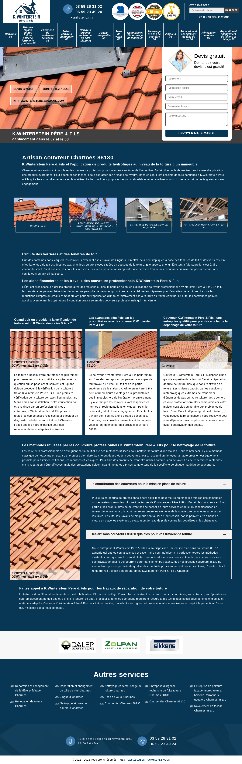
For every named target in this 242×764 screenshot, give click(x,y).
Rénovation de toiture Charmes (28, 704)
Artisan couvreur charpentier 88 (67, 35)
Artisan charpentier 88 (104, 35)
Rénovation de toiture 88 (209, 35)
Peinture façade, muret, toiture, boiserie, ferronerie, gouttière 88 (28, 35)
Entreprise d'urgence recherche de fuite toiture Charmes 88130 (165, 690)
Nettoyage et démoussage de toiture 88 (135, 35)
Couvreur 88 (10, 35)
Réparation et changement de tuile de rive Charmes (76, 688)
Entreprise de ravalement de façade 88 (47, 35)
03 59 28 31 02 (88, 6)
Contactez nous (56, 88)
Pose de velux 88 (118, 35)
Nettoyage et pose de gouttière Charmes (73, 705)
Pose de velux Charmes (120, 696)
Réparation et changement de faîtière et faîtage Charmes (32, 690)
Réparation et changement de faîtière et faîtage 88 (228, 35)
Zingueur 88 (170, 35)
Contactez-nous (158, 760)
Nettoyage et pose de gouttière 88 (154, 35)
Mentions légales (132, 760)
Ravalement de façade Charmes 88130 (208, 708)
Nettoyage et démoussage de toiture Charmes (123, 688)
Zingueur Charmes (71, 696)
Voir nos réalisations (214, 17)
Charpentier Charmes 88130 (122, 703)
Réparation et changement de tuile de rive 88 (188, 35)
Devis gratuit (24, 88)
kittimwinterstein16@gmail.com (38, 100)
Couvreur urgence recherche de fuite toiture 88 (85, 35)
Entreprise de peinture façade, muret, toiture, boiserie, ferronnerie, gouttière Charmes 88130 (210, 692)
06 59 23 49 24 (88, 12)
